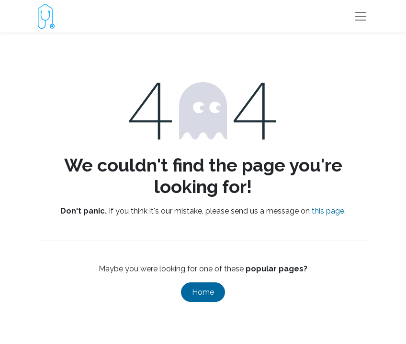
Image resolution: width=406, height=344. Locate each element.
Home (203, 292)
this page (328, 210)
